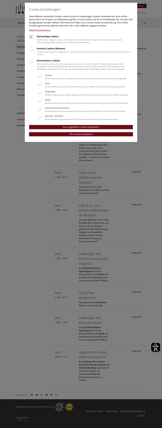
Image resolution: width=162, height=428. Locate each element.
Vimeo (47, 83)
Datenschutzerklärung (39, 30)
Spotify (48, 100)
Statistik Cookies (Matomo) (51, 48)
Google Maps (50, 91)
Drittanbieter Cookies (48, 60)
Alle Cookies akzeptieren (81, 134)
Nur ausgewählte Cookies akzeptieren (81, 127)
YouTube (48, 75)
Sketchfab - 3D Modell (54, 116)
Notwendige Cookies (47, 36)
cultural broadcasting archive (57, 108)
